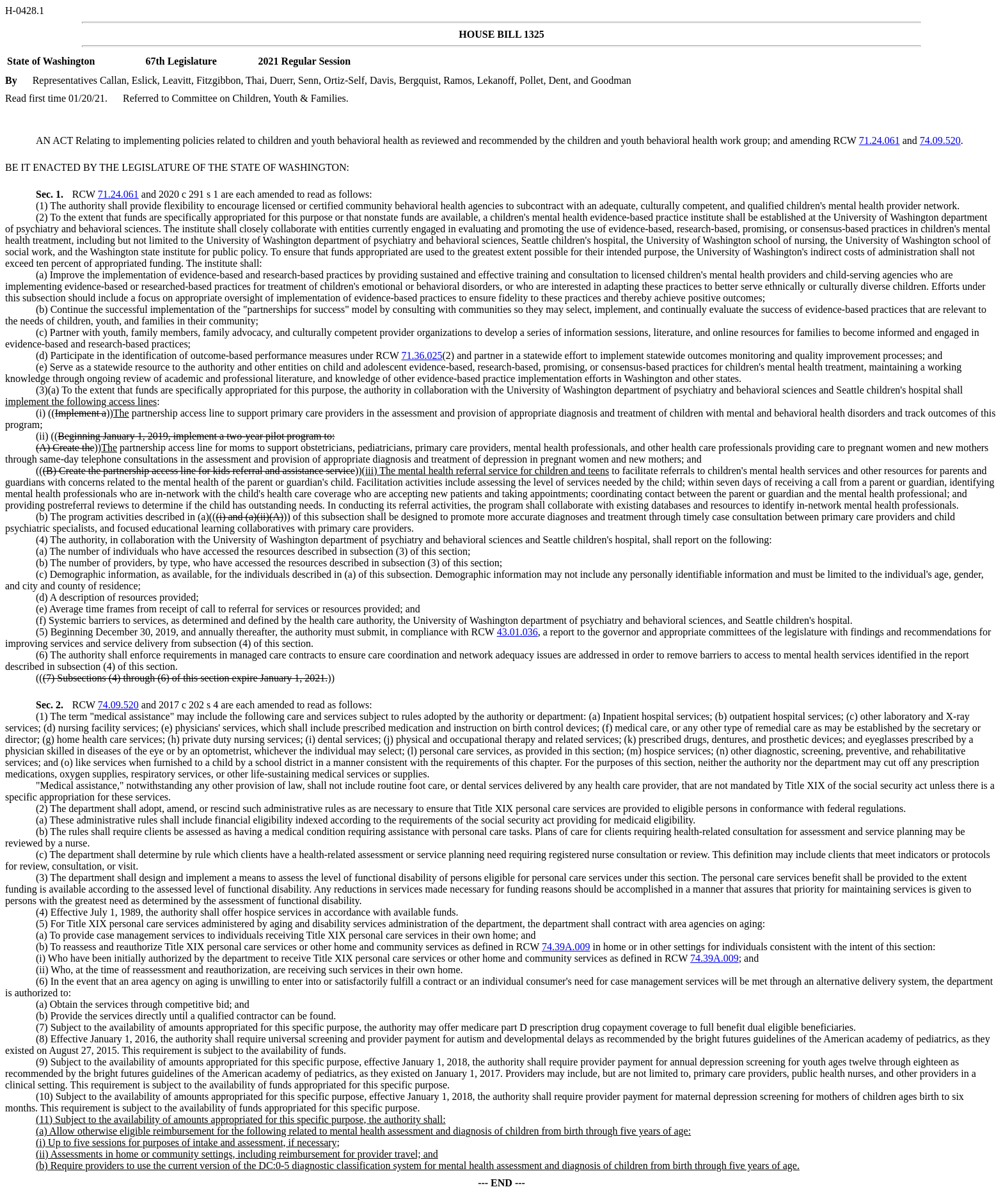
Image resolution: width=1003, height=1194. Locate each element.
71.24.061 (879, 140)
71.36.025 (422, 355)
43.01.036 (517, 631)
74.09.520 (940, 140)
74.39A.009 (566, 946)
